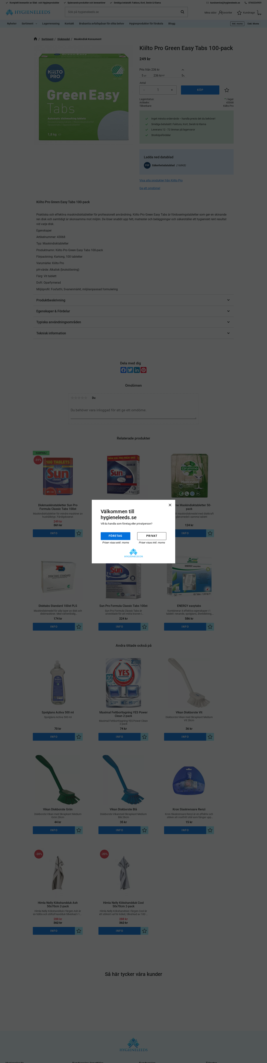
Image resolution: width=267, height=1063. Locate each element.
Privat (151, 536)
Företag (115, 536)
